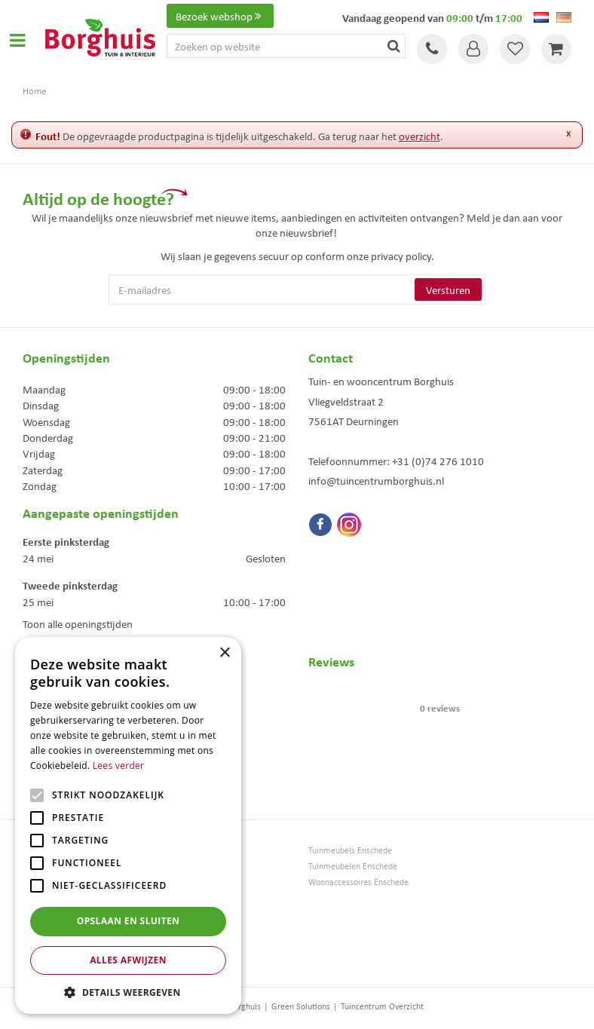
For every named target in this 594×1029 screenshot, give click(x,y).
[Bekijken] (556, 49)
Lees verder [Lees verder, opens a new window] (119, 765)
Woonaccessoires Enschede (358, 881)
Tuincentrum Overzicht (382, 1006)
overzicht (419, 135)
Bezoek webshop (220, 16)
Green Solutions (300, 1006)
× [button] (224, 653)
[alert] (128, 825)
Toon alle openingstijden (78, 623)
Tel (432, 49)
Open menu (17, 40)
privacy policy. (402, 255)
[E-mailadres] (297, 289)
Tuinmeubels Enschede (350, 850)
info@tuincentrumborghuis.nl (376, 480)
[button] (128, 992)
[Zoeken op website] (286, 46)
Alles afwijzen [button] (128, 960)
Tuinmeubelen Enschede (352, 865)
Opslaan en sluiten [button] (128, 920)
